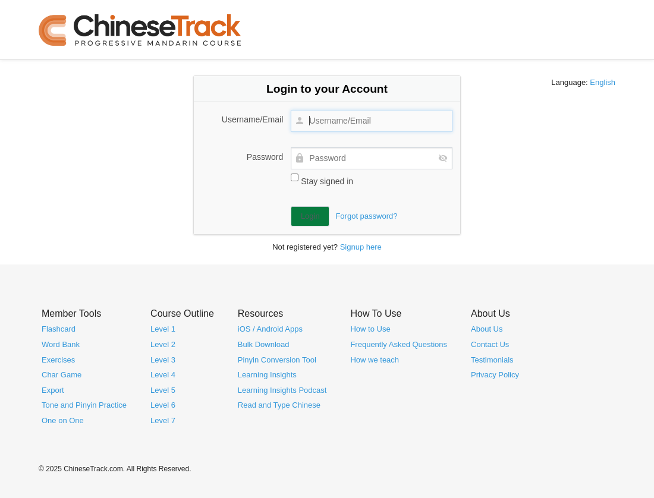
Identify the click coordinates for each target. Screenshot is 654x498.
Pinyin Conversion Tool (277, 359)
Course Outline (182, 313)
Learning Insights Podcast (282, 389)
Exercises (58, 359)
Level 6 (162, 405)
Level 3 (162, 359)
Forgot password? (366, 216)
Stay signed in (322, 180)
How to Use (370, 328)
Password (265, 157)
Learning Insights (267, 374)
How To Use (375, 313)
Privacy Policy (495, 374)
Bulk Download (264, 343)
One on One (63, 419)
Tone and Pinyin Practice (84, 405)
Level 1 (162, 328)
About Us (490, 313)
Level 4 (162, 374)
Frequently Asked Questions (398, 343)
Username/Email (252, 119)
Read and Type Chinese (279, 405)
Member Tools (71, 313)
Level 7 (162, 419)
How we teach (374, 359)
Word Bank (61, 343)
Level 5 (162, 389)
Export (53, 389)
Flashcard (59, 328)
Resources (260, 313)
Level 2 (162, 343)
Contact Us (490, 343)
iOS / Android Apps (270, 328)
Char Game (61, 374)
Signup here (361, 246)
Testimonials (492, 359)
